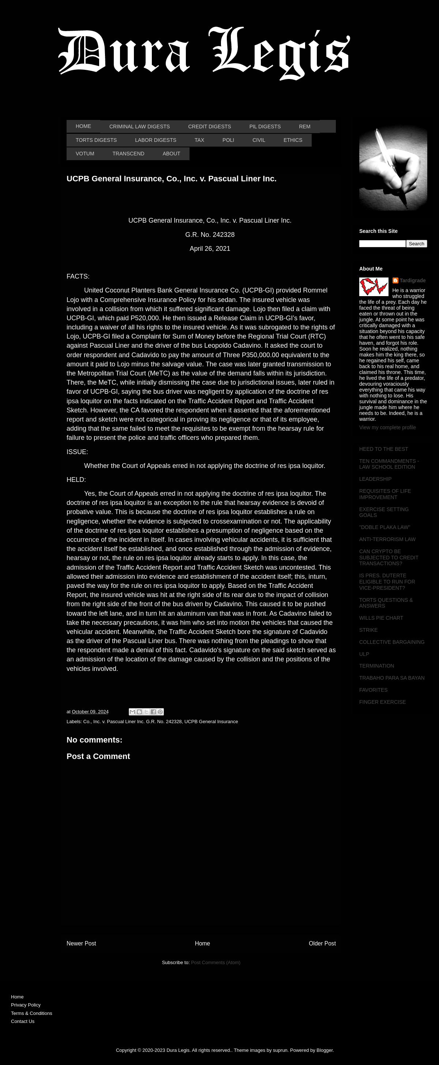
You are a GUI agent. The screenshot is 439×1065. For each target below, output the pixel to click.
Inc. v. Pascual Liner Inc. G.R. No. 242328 (137, 721)
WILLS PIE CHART (381, 618)
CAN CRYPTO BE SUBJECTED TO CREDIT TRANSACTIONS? (389, 557)
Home (202, 943)
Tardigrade (413, 280)
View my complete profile (387, 427)
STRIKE (368, 630)
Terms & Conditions (31, 1013)
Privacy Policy (26, 1005)
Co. (87, 721)
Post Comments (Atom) (215, 962)
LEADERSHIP (375, 479)
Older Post (322, 943)
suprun (280, 1050)
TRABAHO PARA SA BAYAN (392, 678)
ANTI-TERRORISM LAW (387, 539)
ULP (364, 654)
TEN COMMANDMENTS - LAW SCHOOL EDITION (389, 464)
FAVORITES (373, 690)
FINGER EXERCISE (382, 702)
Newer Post (81, 943)
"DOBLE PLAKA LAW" (384, 527)
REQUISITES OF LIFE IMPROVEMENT (385, 494)
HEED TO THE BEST (383, 449)
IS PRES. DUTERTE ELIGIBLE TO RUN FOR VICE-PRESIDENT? (387, 582)
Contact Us (22, 1021)
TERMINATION (376, 666)
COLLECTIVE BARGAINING (392, 642)
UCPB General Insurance (211, 721)
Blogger (324, 1050)
